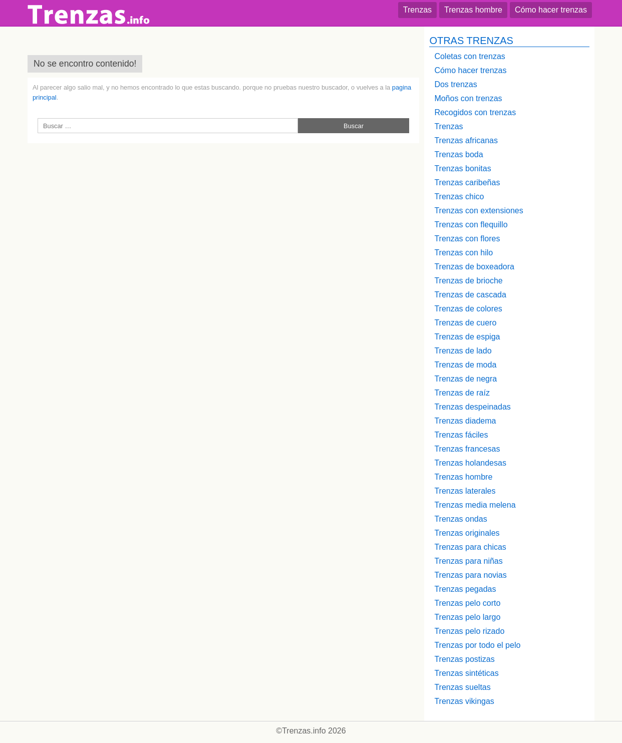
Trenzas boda (458, 154)
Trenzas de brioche (468, 280)
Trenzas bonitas (462, 168)
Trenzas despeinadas (472, 407)
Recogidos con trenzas (475, 112)
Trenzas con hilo (463, 252)
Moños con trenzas (468, 98)
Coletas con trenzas (469, 56)
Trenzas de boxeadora (474, 266)
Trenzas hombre (473, 10)
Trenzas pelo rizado (469, 631)
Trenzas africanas (466, 140)
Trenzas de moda (465, 364)
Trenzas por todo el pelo (477, 645)
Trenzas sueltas (462, 687)
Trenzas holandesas (470, 463)
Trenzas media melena (474, 505)
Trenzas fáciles (461, 435)
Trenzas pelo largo (467, 617)
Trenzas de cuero (465, 322)
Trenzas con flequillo (470, 224)
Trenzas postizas (464, 659)
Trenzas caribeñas (467, 182)
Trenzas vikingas (464, 701)
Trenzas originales (466, 533)
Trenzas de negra (465, 379)
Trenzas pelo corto (467, 603)
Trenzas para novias (470, 575)
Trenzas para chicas (470, 547)
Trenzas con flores (467, 238)
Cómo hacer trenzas (551, 10)
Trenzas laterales (464, 491)
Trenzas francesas (467, 449)
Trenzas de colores (468, 308)
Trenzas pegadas (465, 589)
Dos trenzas (455, 84)
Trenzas (417, 10)
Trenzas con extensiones (478, 210)
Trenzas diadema (465, 421)
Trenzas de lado (462, 350)
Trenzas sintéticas (466, 673)
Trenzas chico (459, 196)
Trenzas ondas (460, 519)
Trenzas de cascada (470, 294)
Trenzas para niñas (468, 561)
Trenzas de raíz (462, 393)
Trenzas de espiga (467, 336)
